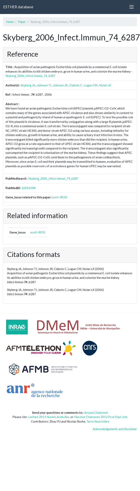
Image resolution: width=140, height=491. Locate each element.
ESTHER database (18, 7)
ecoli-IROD (59, 197)
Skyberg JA (28, 85)
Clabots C (75, 85)
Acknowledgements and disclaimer (115, 429)
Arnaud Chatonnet (96, 412)
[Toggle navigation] (131, 7)
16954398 (28, 188)
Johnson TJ (44, 85)
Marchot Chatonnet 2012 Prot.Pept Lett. (101, 417)
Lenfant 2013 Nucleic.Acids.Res (48, 417)
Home (10, 21)
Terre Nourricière (97, 421)
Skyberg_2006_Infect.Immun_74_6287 (30, 75)
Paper (22, 21)
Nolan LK (105, 85)
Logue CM (90, 85)
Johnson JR (60, 85)
